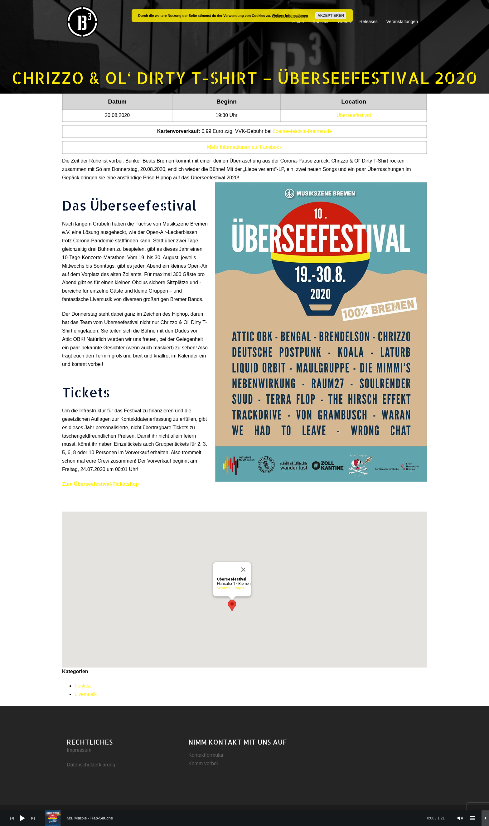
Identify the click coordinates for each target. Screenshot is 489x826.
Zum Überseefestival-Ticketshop (100, 484)
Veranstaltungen (402, 21)
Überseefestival (353, 115)
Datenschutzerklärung (91, 764)
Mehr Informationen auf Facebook (244, 147)
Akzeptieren (330, 15)
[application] (244, 818)
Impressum (79, 750)
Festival (83, 685)
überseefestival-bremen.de (302, 131)
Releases (368, 21)
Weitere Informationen (290, 15)
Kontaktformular (206, 755)
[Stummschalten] (460, 818)
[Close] (243, 569)
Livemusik (86, 694)
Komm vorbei (203, 763)
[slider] (248, 818)
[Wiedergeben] (22, 818)
